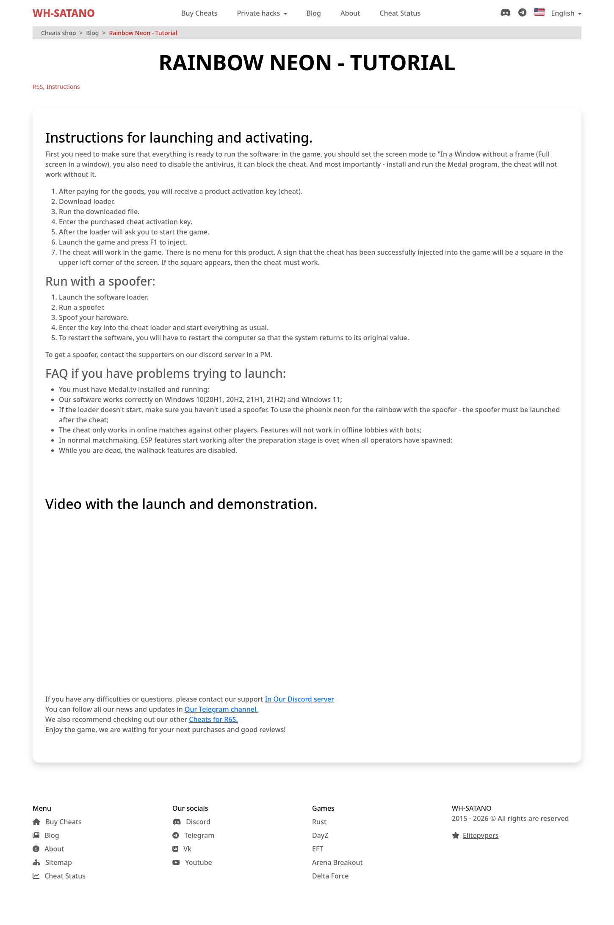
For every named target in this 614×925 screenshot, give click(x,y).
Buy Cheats (199, 13)
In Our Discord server (299, 699)
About (350, 13)
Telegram (193, 835)
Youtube (192, 862)
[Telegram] (524, 13)
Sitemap (52, 862)
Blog (314, 13)
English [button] (555, 13)
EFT (317, 848)
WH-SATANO (64, 13)
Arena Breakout (337, 862)
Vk (181, 848)
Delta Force (330, 876)
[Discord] (507, 13)
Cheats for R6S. (213, 719)
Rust (319, 821)
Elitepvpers (481, 835)
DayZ (320, 835)
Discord (191, 821)
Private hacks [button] (259, 13)
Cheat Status (399, 13)
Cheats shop (58, 33)
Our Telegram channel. (221, 709)
